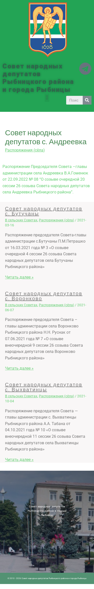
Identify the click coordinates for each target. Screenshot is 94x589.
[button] (47, 98)
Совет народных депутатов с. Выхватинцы (43, 386)
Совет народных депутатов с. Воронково (43, 295)
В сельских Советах (21, 220)
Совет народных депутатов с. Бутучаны (43, 210)
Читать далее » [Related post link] (19, 277)
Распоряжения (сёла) (25, 150)
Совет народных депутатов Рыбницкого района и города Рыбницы (38, 77)
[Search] (87, 100)
